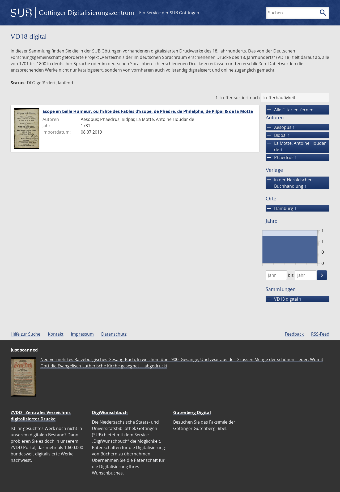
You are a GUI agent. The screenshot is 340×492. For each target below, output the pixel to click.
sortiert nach (247, 97)
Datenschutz (113, 334)
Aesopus (280, 127)
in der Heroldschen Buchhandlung (289, 183)
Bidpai (278, 135)
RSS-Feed (320, 334)
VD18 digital (283, 299)
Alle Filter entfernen (289, 110)
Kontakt (55, 334)
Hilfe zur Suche (25, 334)
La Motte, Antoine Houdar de (296, 146)
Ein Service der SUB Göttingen (169, 13)
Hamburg (281, 208)
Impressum (82, 334)
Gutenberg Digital (192, 412)
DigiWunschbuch (110, 412)
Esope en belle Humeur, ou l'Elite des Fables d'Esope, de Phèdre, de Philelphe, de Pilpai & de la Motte (147, 111)
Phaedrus (281, 157)
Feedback (294, 334)
